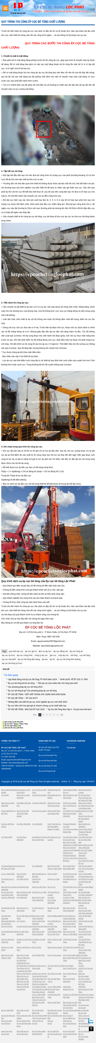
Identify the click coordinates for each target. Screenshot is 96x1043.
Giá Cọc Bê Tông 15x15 (84, 935)
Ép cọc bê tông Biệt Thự (48, 755)
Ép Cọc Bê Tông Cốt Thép (24, 917)
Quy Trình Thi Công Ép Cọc (85, 862)
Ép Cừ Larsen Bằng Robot (85, 888)
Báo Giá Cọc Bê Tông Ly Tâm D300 (55, 867)
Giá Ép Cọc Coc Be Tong (85, 969)
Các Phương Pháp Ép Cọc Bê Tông (55, 932)
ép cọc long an (76, 651)
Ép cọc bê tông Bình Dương (70, 1011)
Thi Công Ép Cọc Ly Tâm (70, 888)
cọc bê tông (85, 655)
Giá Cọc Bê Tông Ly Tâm (24, 948)
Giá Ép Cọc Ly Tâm (39, 892)
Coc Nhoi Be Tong (85, 837)
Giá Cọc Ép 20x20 (85, 866)
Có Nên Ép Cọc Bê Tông (8, 909)
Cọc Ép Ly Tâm (68, 897)
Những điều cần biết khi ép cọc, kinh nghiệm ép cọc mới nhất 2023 (37, 701)
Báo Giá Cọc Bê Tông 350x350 (38, 932)
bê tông (74, 655)
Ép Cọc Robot (68, 966)
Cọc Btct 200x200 (85, 895)
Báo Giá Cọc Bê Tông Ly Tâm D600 (70, 932)
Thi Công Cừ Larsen (86, 994)
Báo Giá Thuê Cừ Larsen (84, 791)
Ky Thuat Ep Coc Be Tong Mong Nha (86, 806)
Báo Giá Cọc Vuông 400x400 (8, 888)
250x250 (81, 987)
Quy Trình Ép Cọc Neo (69, 806)
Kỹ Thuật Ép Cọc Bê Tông (70, 948)
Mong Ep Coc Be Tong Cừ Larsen (54, 804)
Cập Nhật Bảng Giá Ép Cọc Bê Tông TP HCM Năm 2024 (32, 679)
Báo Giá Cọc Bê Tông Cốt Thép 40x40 (23, 813)
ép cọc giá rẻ (30, 651)
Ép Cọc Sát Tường (85, 850)
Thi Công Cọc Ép (84, 931)
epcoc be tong (6, 1031)
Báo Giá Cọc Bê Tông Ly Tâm (7, 956)
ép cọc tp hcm (8, 655)
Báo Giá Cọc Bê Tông (84, 961)
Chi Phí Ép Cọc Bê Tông (70, 940)
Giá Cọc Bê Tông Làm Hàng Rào (54, 812)
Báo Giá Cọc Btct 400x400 (7, 804)
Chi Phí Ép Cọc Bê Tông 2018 (70, 893)
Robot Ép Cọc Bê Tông (69, 927)
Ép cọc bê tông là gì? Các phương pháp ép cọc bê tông (32, 690)
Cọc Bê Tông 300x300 (21, 838)
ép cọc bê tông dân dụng (29, 659)
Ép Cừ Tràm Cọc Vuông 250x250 (69, 917)
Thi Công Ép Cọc (84, 958)
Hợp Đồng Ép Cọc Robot (54, 796)
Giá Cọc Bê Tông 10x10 (54, 980)
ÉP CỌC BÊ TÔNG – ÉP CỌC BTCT (23, 698)
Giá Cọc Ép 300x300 (82, 854)
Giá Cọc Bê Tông (54, 1002)
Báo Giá (81, 973)
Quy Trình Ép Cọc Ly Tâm (54, 922)
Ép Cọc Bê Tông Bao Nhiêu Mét (69, 867)
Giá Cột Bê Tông (38, 955)
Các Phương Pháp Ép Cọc (70, 791)
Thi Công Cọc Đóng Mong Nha (70, 830)
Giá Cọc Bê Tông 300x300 (38, 922)
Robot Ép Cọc (68, 989)
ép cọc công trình (24, 655)
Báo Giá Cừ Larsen (55, 947)
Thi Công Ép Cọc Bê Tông (55, 967)
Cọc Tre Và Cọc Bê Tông (39, 791)
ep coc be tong (22, 1034)
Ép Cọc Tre (82, 908)
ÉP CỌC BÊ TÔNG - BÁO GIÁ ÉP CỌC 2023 (26, 709)
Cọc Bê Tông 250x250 (52, 927)
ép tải (52, 659)
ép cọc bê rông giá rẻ (55, 1035)
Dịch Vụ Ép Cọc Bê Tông (55, 940)
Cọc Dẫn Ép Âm (22, 879)
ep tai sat (82, 1008)
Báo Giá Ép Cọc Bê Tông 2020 (70, 796)
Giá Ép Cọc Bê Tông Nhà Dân (70, 995)
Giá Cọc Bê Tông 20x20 (84, 917)
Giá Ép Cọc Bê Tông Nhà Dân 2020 (86, 998)
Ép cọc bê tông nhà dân (55, 1016)
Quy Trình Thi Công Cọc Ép (85, 869)
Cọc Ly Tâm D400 (85, 874)
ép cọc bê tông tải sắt (8, 1016)
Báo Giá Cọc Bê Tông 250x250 (38, 917)
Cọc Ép (81, 966)
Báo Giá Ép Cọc (84, 897)
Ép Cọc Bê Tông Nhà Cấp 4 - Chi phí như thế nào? (70, 709)
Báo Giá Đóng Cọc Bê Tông (39, 875)
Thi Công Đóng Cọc (85, 876)
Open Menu (5, 8)
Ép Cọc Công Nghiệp (83, 1037)
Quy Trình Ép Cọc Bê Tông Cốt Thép (85, 799)
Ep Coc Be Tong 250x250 (54, 990)
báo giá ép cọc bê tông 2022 (23, 791)
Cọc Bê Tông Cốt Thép (54, 995)
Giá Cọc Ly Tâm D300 (7, 948)
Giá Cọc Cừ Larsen (39, 811)
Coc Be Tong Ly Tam (38, 909)
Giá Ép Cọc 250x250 (36, 880)
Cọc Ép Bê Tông (84, 939)
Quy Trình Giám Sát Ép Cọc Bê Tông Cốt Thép (70, 958)
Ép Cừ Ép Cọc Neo (54, 973)
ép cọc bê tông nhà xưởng (24, 1016)
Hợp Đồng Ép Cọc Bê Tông (85, 943)
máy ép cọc (63, 655)
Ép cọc (81, 1034)
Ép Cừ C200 (36, 947)
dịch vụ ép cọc (45, 651)
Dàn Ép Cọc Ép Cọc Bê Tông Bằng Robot (85, 819)
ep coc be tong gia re (85, 1027)
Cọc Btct (51, 897)
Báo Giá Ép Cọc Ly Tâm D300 (39, 967)
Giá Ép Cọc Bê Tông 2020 (24, 940)
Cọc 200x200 (37, 866)
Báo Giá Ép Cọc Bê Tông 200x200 (85, 846)
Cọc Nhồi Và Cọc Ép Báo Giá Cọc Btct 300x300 (70, 813)
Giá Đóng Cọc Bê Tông (38, 940)
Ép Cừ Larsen (83, 976)
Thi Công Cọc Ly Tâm (7, 880)
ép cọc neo (82, 1013)
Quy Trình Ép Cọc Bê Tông (85, 982)
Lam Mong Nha (23, 887)
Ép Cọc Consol (6, 926)
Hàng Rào (67, 987)
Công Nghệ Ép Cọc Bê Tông (8, 812)
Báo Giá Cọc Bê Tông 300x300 (69, 909)
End (61, 715)
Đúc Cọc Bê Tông (84, 900)
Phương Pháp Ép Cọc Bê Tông (84, 833)
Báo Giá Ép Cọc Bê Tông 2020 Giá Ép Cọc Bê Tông (70, 1005)
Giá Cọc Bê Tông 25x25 (7, 825)
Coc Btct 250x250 (39, 803)
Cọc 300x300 (37, 824)
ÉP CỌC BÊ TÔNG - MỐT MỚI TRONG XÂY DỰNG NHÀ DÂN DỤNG (37, 694)
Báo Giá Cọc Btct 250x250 (23, 796)
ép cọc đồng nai (61, 651)
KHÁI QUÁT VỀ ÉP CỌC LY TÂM (74, 679)
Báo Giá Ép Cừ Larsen (84, 904)
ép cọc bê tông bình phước (8, 791)
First (34, 715)
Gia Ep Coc (82, 858)
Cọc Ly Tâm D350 (8, 874)
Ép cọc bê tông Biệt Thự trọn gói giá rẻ (39, 1016)
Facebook (71, 747)
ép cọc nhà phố (9, 659)
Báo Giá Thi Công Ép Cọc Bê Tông (70, 922)
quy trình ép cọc (16, 651)
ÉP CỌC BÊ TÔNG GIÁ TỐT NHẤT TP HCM (49, 748)
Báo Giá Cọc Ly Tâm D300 (22, 909)
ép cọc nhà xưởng (39, 1031)
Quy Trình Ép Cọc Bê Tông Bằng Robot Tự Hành (54, 826)
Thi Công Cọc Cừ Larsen (54, 838)
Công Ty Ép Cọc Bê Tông (85, 922)
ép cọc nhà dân (84, 1031)
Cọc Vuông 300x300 (52, 901)
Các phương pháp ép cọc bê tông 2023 (25, 686)
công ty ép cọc (41, 655)
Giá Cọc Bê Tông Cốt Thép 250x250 (85, 911)
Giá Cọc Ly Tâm (54, 879)
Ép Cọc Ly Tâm (84, 979)
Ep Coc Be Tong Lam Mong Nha (7, 893)
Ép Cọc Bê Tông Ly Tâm (70, 974)
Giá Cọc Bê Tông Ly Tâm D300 (85, 927)
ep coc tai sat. (83, 1005)
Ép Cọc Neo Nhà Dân (84, 841)
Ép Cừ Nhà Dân (84, 892)
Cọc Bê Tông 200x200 (6, 917)
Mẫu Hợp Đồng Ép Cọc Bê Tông (8, 922)
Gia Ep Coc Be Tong (24, 926)
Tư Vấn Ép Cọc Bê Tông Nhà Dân (70, 875)
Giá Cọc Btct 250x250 (21, 875)
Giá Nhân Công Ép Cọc (24, 804)
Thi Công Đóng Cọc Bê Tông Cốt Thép (8, 867)
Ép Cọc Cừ (51, 887)
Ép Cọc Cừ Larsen (54, 955)
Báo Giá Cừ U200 (85, 803)
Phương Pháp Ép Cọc (54, 791)
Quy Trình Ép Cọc (69, 968)
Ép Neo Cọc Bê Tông (53, 909)
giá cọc (53, 655)
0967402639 (37, 1034)
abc (79, 1002)
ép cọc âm (5, 1034)
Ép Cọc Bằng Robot (55, 916)
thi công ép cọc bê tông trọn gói (55, 1011)
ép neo (45, 659)
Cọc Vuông (21, 921)
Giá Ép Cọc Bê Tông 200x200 (70, 901)
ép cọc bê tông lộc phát (70, 1035)
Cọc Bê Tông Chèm (39, 795)
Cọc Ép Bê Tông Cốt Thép (8, 932)
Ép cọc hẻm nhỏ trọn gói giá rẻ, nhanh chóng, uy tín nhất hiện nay (37, 705)
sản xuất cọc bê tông (23, 1011)
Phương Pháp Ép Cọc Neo (69, 825)
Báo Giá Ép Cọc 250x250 (84, 825)
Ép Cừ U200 (82, 955)
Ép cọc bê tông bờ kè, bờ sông (21, 683)
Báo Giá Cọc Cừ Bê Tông (85, 812)
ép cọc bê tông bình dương (68, 659)
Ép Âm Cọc (21, 866)
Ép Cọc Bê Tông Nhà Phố (23, 932)
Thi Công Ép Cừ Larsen (53, 893)
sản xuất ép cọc (23, 1031)
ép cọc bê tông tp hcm (12, 663)
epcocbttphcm (84, 1023)
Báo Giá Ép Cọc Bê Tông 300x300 (24, 893)
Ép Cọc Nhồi (52, 874)
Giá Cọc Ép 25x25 (85, 829)
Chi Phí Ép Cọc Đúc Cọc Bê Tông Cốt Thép (85, 882)
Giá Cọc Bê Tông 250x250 (7, 940)
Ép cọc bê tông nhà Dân (48, 760)
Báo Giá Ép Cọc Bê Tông (85, 990)
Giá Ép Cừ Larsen (69, 803)
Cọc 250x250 (22, 897)
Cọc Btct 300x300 (23, 824)
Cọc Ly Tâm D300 (54, 987)
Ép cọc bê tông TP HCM (48, 766)
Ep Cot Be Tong (84, 795)
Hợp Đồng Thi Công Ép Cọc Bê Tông (39, 838)
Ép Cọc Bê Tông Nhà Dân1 (69, 980)
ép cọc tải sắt (83, 1010)
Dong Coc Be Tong (39, 887)
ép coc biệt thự (53, 1031)
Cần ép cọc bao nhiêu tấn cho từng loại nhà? (58, 683)
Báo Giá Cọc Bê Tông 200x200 (38, 898)
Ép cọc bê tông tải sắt (47, 771)
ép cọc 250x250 (7, 1010)
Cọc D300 (5, 795)
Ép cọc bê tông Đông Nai (38, 1011)
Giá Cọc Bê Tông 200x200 (84, 951)
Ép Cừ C (81, 947)
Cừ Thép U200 (6, 837)
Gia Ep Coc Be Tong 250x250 (39, 927)
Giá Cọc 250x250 (8, 897)
